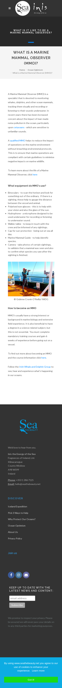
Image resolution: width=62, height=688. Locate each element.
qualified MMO (17, 140)
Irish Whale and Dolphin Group (35, 366)
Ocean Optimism (35, 70)
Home (22, 70)
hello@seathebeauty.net (28, 484)
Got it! (31, 679)
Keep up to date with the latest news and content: (31, 589)
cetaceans (19, 127)
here (35, 174)
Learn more (38, 670)
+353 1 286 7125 (25, 480)
